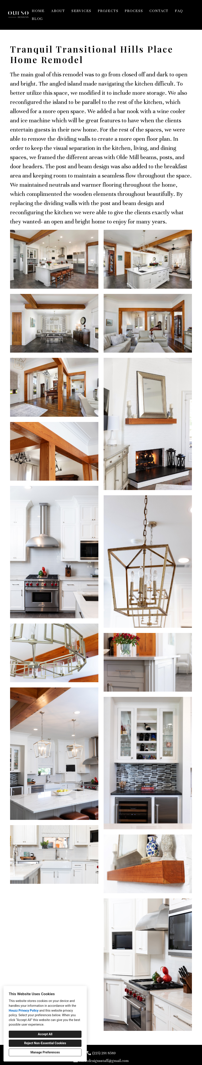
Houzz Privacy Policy (24, 1010)
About (58, 11)
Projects (108, 11)
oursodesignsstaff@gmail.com (104, 1060)
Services (81, 11)
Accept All (45, 1034)
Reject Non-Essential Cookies (45, 1043)
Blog (37, 18)
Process (134, 11)
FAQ (179, 11)
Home (38, 11)
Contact (159, 11)
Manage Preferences (45, 1052)
